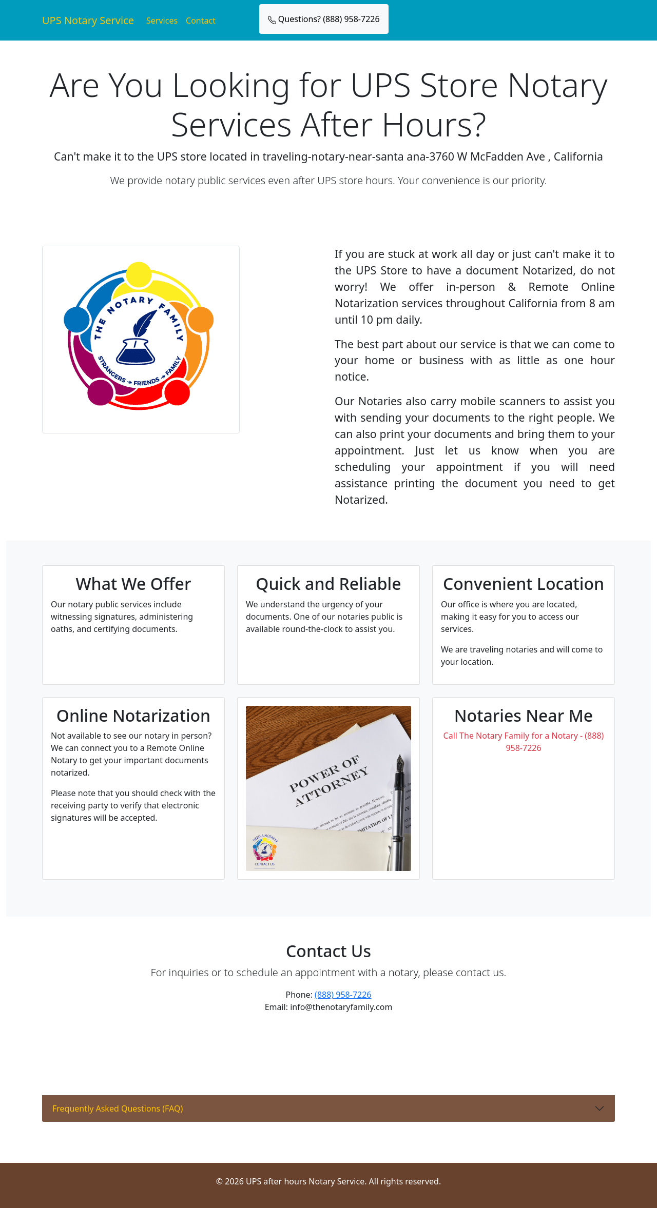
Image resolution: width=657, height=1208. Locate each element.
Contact (201, 20)
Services (162, 20)
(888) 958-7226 (343, 994)
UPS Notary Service (88, 20)
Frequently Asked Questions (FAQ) (117, 1108)
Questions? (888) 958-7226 (324, 19)
